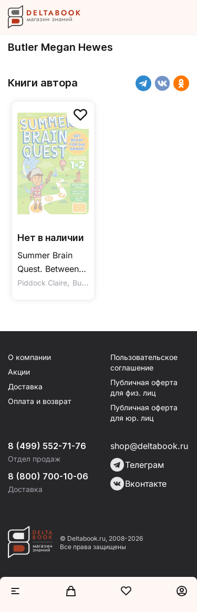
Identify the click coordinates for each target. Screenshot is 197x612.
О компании (29, 357)
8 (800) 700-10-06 (48, 476)
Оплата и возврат (39, 401)
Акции (19, 371)
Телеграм (137, 465)
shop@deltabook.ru (149, 446)
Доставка (25, 386)
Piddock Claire (42, 282)
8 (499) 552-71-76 (47, 446)
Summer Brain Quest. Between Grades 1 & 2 (48, 263)
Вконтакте (138, 483)
